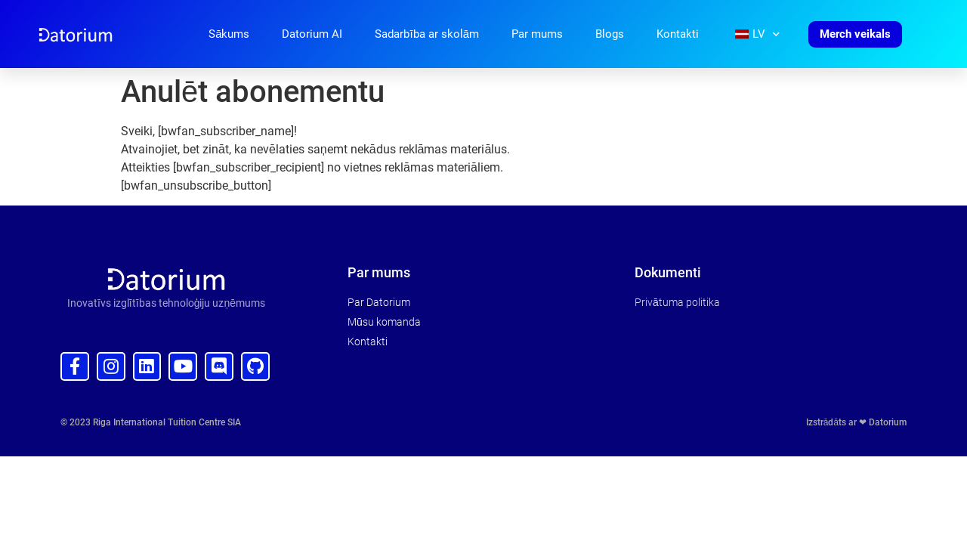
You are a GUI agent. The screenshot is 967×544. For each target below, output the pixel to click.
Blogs (609, 34)
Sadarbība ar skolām (427, 34)
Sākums (229, 34)
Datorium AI (312, 34)
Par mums (537, 34)
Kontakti (678, 34)
